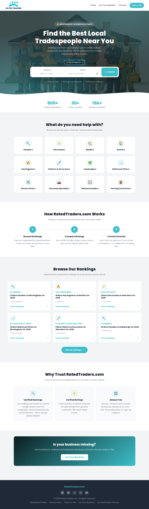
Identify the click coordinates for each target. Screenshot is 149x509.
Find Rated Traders (38, 502)
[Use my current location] (97, 73)
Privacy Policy (55, 502)
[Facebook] (68, 492)
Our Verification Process (108, 502)
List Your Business (107, 5)
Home (93, 5)
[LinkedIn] (62, 492)
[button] (48, 73)
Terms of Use (70, 502)
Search (110, 72)
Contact (122, 5)
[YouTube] (86, 492)
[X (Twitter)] (74, 492)
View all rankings (74, 350)
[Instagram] (80, 492)
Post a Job (137, 5)
